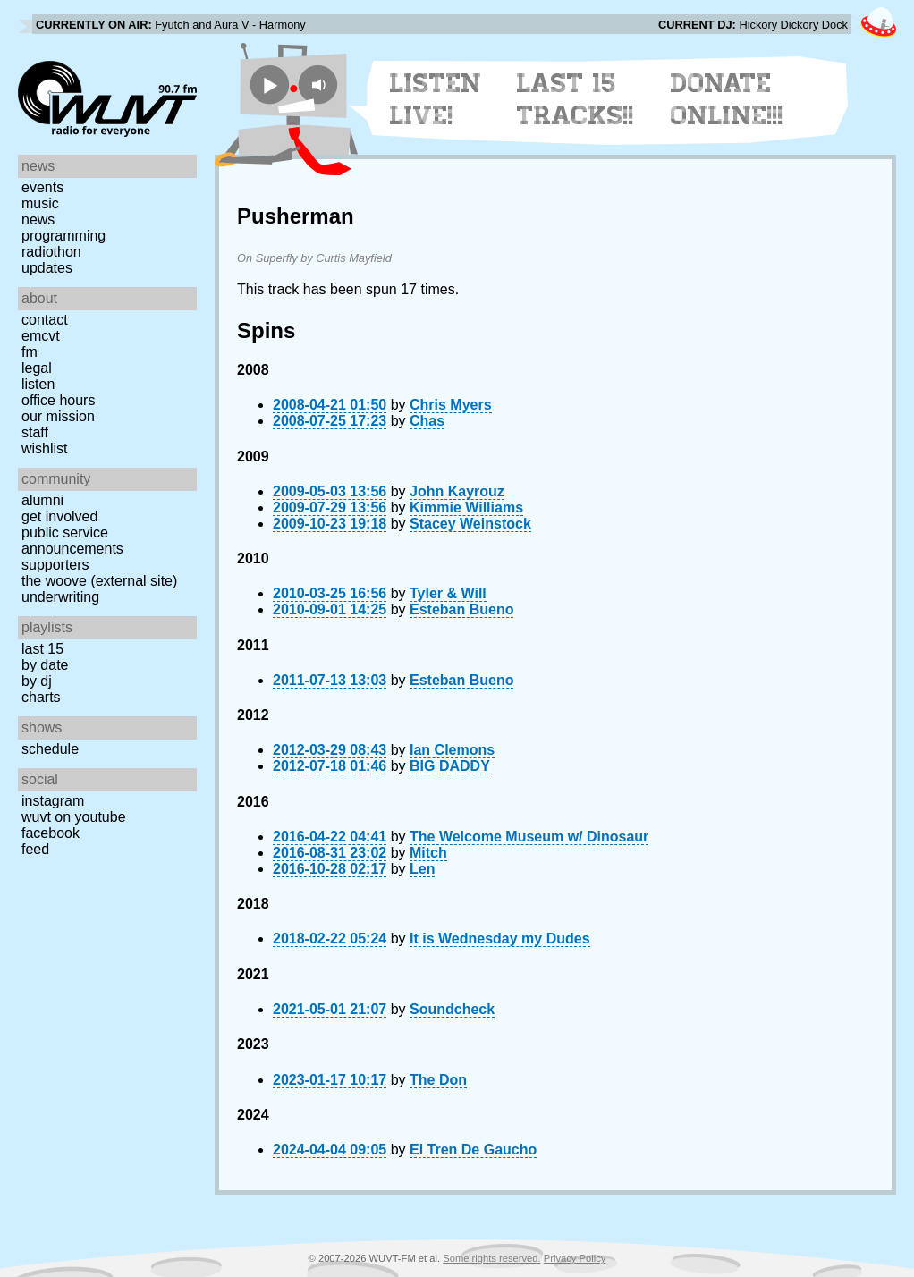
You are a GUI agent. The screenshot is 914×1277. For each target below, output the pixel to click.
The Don (438, 1079)
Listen (38, 384)
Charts (41, 697)
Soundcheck (452, 1009)
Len (422, 868)
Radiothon (51, 251)
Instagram (52, 800)
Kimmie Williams (466, 507)
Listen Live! (436, 99)
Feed (35, 849)
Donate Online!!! (727, 99)
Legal (36, 368)
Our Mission (58, 416)
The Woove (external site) (99, 580)
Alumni (42, 500)
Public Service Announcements (72, 540)
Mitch (428, 852)
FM (29, 351)
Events (42, 187)
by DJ (36, 681)
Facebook (50, 833)
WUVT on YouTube (73, 817)
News (38, 219)
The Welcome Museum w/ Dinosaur (529, 836)
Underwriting (60, 597)
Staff (34, 432)
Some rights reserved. (491, 1258)
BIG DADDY (450, 766)
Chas (427, 420)
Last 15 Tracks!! (575, 99)
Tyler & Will (448, 593)
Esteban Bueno (461, 609)
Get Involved (59, 516)
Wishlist (44, 448)
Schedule (50, 749)
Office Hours (58, 400)
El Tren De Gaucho (473, 1149)
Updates (46, 267)
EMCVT (40, 335)
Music (40, 203)
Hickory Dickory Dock (793, 24)
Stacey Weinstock (470, 523)
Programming (63, 235)
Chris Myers (451, 404)
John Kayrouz (457, 491)
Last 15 (42, 648)
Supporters (55, 564)
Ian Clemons (452, 749)
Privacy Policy (575, 1258)
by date (44, 664)
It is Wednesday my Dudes (500, 938)
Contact (44, 319)
